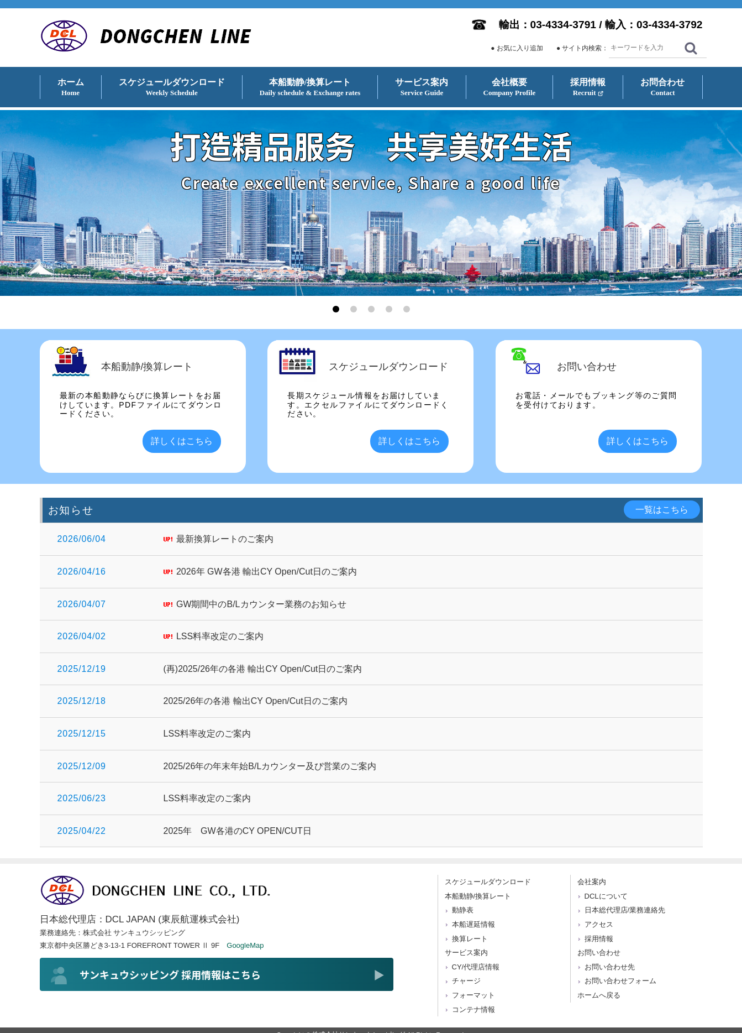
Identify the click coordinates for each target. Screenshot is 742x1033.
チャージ (466, 981)
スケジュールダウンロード (488, 882)
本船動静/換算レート (478, 896)
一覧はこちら (661, 509)
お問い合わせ (598, 952)
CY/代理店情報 (476, 967)
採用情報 (599, 939)
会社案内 (591, 882)
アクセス (599, 924)
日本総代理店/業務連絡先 (625, 910)
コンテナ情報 (473, 1009)
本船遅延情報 (473, 924)
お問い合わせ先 (610, 967)
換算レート (470, 939)
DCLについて (606, 896)
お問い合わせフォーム (620, 981)
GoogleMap (245, 945)
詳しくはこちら (182, 441)
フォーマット (473, 995)
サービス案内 (466, 952)
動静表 (462, 910)
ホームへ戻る (598, 995)
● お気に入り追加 (517, 48)
